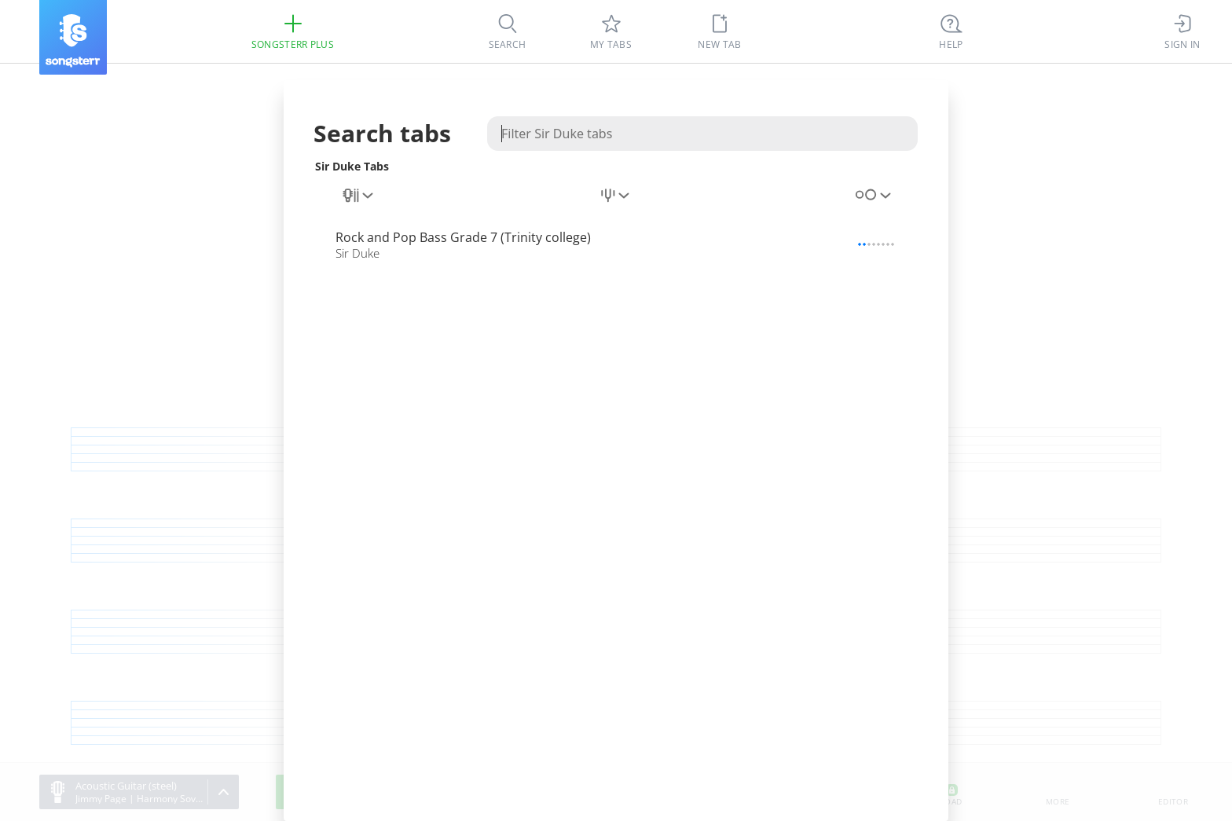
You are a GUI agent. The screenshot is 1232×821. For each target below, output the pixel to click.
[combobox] (359, 196)
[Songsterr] (73, 37)
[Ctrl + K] (951, 31)
